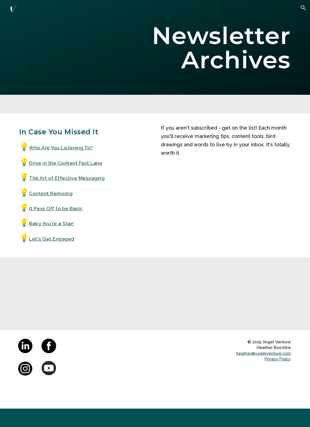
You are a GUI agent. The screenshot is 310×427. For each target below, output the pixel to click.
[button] (303, 7)
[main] (202, 47)
